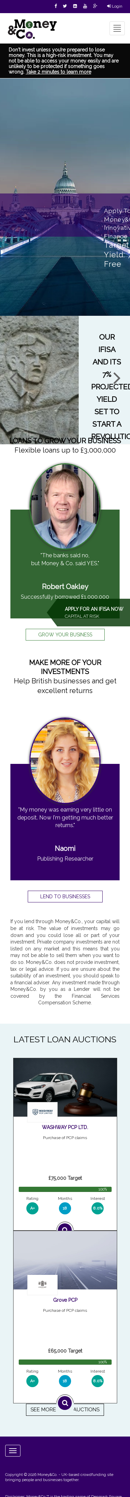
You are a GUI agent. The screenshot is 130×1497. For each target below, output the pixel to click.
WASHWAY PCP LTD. (65, 1127)
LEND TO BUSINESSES (65, 896)
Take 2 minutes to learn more (58, 72)
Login (114, 6)
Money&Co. (47, 1474)
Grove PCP (65, 1300)
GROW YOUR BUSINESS (65, 634)
